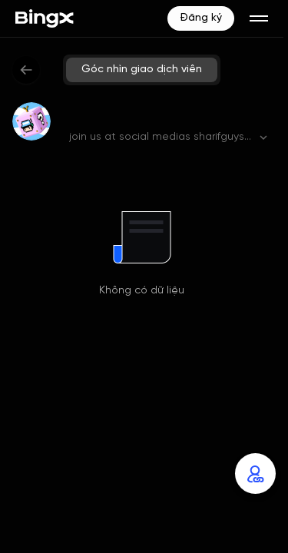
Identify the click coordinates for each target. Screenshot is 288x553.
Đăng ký (201, 18)
